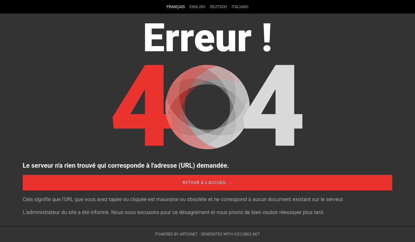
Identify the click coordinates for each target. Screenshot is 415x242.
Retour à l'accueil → (207, 182)
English (197, 7)
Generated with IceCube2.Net (230, 234)
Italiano (239, 7)
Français (176, 7)
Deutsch (218, 7)
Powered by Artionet (176, 234)
